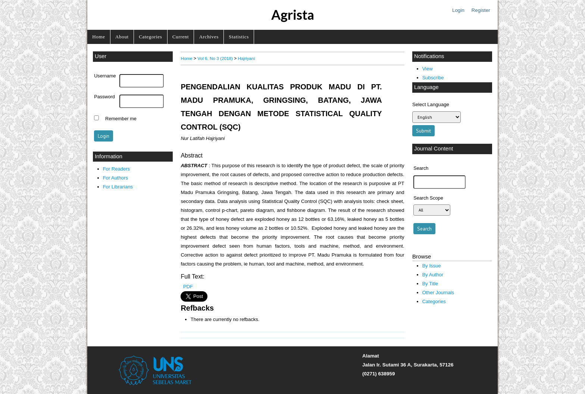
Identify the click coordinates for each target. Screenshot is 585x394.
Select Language (430, 104)
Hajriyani (246, 58)
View (427, 69)
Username (105, 76)
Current (180, 36)
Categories (150, 36)
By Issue (431, 266)
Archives (209, 36)
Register (481, 10)
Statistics (239, 36)
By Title (430, 283)
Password (104, 96)
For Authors (115, 178)
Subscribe (433, 77)
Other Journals (438, 292)
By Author (433, 274)
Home (98, 36)
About (122, 36)
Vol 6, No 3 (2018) (215, 58)
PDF (188, 286)
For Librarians (118, 187)
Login (458, 10)
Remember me (121, 118)
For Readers (116, 169)
